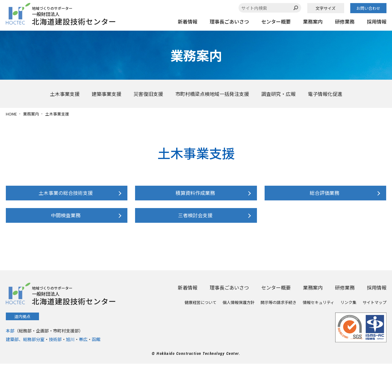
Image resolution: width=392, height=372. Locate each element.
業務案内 (313, 21)
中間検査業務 (65, 221)
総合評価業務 (324, 195)
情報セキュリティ (318, 310)
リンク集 (348, 310)
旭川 (70, 347)
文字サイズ (326, 8)
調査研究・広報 (278, 93)
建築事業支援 (106, 93)
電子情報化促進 (325, 93)
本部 (10, 339)
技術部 (55, 347)
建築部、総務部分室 (25, 347)
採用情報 (376, 21)
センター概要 (276, 21)
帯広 (83, 347)
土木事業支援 (65, 93)
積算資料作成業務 (194, 195)
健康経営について (200, 310)
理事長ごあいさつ (229, 21)
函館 (96, 347)
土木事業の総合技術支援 (65, 195)
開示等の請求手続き (279, 310)
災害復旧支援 (148, 93)
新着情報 (187, 21)
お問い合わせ (368, 8)
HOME (11, 114)
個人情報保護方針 (238, 310)
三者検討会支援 (194, 221)
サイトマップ (374, 310)
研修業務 (345, 21)
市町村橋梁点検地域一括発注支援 (212, 93)
